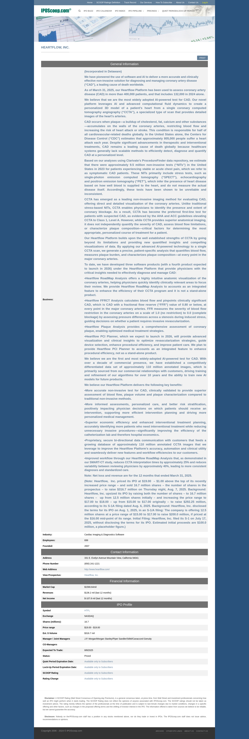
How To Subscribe (164, 2)
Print (202, 58)
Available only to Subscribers (98, 661)
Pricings (152, 11)
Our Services (146, 2)
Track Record (130, 2)
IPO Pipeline (135, 11)
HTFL (87, 610)
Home (89, 2)
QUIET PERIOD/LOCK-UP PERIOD (178, 11)
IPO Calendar (104, 11)
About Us (180, 2)
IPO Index (120, 11)
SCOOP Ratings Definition (108, 2)
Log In (205, 2)
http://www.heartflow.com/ (97, 569)
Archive (160, 731)
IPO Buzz (88, 11)
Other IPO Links (174, 731)
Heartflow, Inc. (91, 575)
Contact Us (193, 2)
